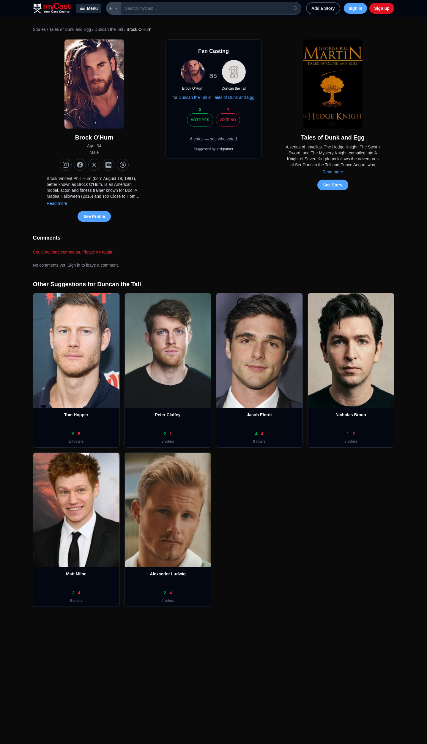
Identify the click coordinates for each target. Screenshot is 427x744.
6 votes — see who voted (213, 139)
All (113, 8)
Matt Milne (76, 574)
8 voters (259, 441)
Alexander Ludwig (168, 574)
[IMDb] (108, 165)
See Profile (94, 216)
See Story (333, 185)
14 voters (76, 441)
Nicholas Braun (350, 414)
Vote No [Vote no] (228, 120)
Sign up (381, 8)
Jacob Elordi (259, 414)
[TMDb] (123, 165)
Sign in (356, 8)
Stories (39, 29)
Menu (88, 8)
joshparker (225, 149)
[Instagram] (66, 165)
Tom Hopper (76, 414)
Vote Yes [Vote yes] (200, 120)
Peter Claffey (168, 414)
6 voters (76, 601)
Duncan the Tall (108, 29)
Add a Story (323, 8)
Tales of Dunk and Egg (70, 29)
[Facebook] (80, 165)
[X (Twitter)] (94, 165)
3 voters (167, 441)
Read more (57, 203)
